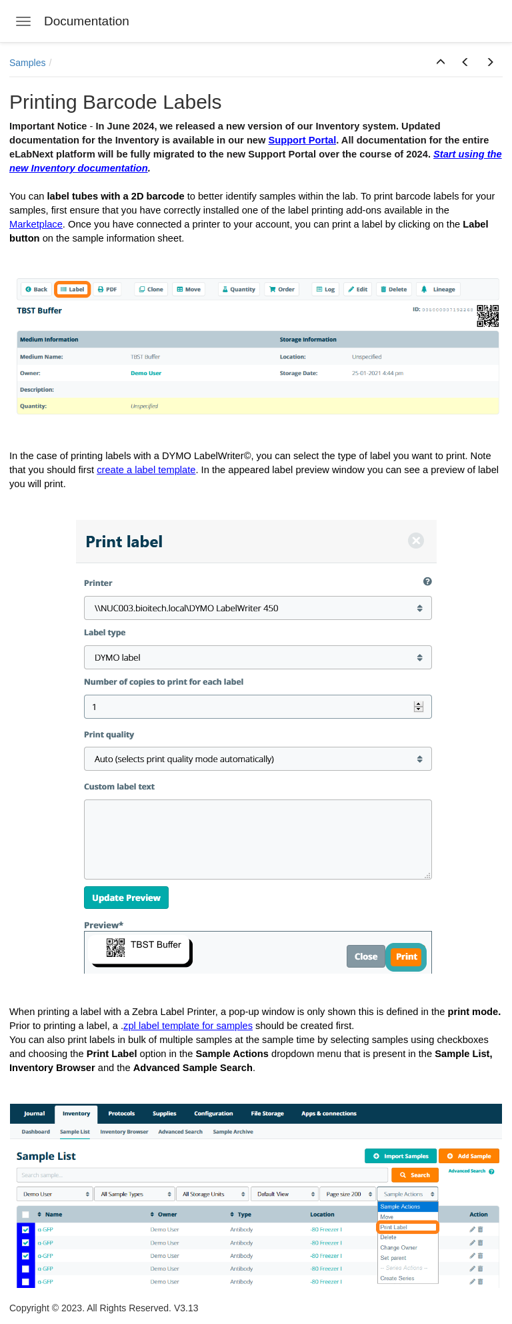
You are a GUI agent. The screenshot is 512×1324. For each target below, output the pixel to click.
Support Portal (302, 140)
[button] (440, 62)
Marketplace (36, 224)
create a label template (146, 469)
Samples (27, 62)
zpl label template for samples (188, 1025)
